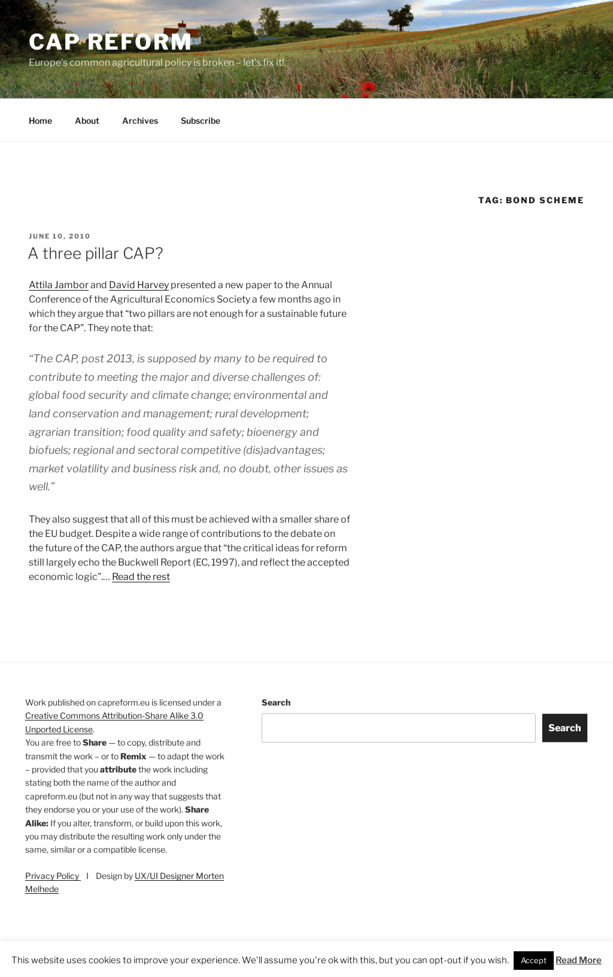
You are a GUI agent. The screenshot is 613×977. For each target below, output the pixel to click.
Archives (140, 120)
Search (276, 702)
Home (40, 120)
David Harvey (139, 285)
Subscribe (200, 120)
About (87, 120)
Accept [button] (534, 960)
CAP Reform (111, 42)
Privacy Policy (53, 876)
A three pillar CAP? (95, 253)
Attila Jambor (59, 285)
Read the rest (141, 576)
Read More (579, 960)
